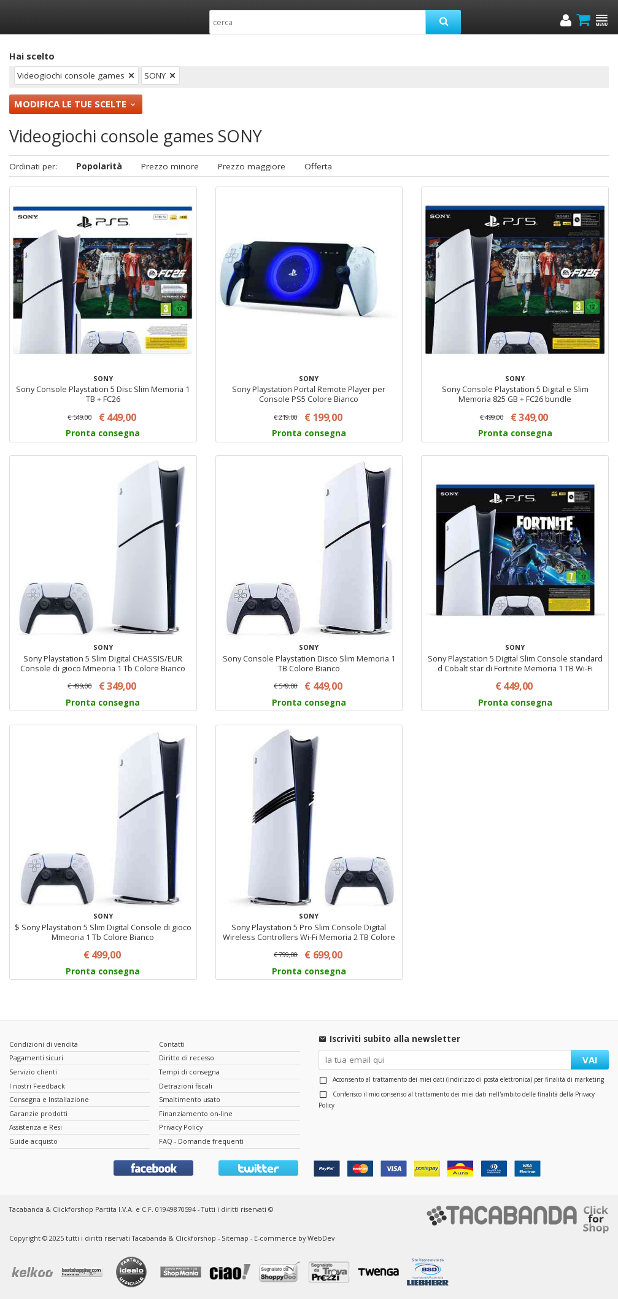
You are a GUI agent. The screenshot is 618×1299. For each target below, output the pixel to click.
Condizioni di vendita (43, 1044)
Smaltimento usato (189, 1099)
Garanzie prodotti (38, 1113)
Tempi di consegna (189, 1071)
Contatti (172, 1044)
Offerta (318, 166)
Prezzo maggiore (251, 166)
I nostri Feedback (37, 1085)
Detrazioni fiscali (185, 1085)
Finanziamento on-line (196, 1113)
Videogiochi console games (71, 75)
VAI (590, 1060)
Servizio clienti (33, 1071)
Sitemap (235, 1238)
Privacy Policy (181, 1126)
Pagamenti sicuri (36, 1057)
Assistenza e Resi (35, 1126)
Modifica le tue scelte (70, 104)
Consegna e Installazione (49, 1099)
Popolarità (99, 166)
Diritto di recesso (186, 1057)
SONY (155, 75)
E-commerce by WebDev (294, 1238)
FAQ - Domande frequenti (201, 1141)
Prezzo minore (170, 166)
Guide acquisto (33, 1141)
